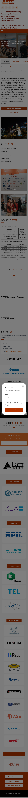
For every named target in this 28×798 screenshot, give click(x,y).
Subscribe (14, 410)
